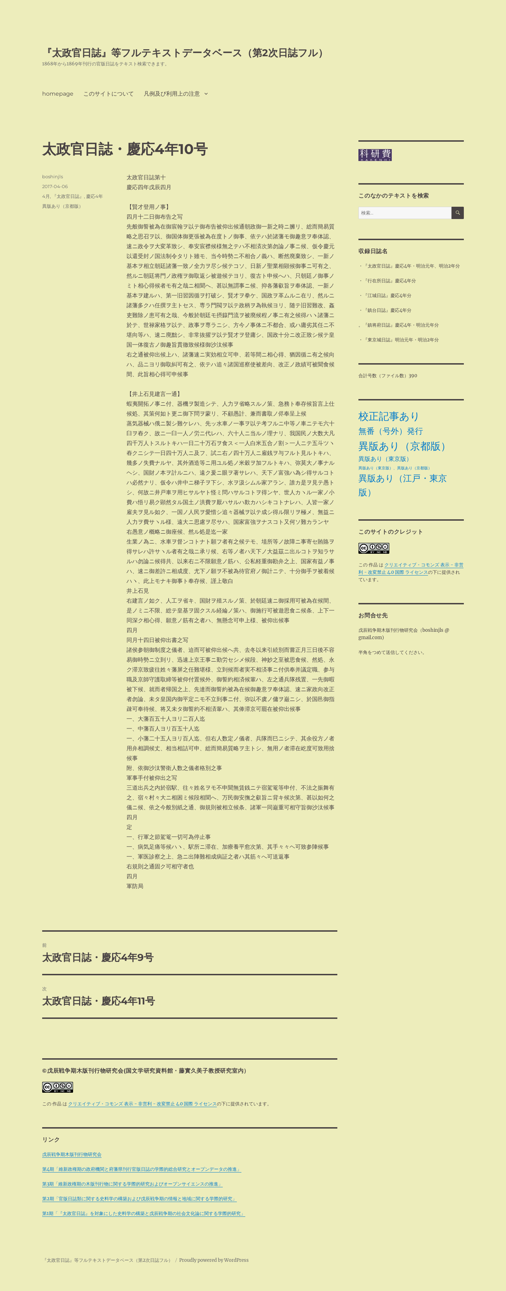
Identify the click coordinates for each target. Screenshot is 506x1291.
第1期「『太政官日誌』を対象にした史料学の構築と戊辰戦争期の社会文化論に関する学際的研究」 (143, 1213)
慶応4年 (94, 196)
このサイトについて (108, 93)
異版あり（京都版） (62, 206)
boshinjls (52, 176)
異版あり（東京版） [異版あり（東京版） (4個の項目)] (385, 459)
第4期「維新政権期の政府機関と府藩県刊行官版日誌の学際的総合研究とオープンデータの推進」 (141, 1169)
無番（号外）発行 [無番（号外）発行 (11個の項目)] (390, 431)
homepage (57, 93)
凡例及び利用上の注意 (172, 93)
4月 (46, 196)
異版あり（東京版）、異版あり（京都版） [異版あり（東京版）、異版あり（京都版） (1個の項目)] (395, 468)
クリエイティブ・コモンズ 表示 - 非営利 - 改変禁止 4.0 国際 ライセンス (142, 1104)
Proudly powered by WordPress (214, 1260)
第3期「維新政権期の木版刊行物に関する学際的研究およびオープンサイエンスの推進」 (132, 1184)
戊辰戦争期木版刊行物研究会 (72, 1154)
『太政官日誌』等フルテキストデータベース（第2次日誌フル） (185, 53)
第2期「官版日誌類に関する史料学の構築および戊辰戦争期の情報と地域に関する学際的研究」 (139, 1199)
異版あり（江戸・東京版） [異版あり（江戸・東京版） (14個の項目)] (402, 485)
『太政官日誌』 (68, 196)
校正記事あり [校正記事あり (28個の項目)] (389, 416)
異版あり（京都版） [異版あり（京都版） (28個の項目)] (404, 445)
